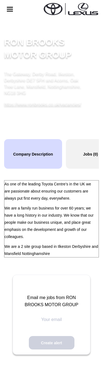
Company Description (33, 154)
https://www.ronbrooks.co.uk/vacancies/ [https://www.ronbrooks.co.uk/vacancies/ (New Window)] (42, 104)
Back (18, 27)
